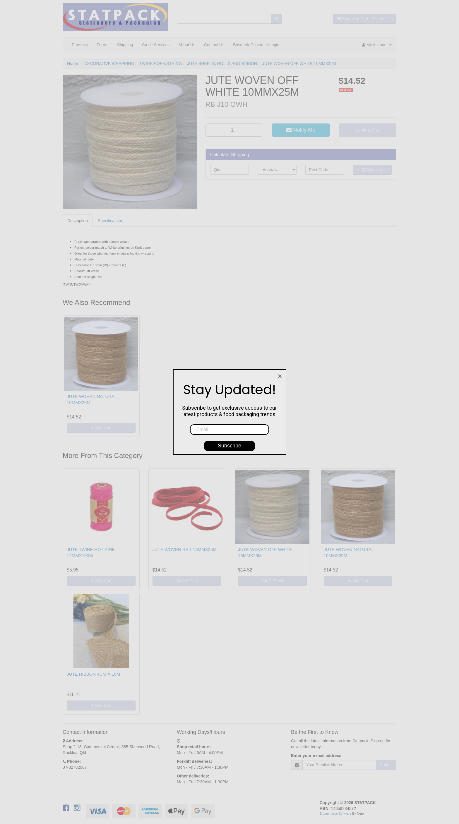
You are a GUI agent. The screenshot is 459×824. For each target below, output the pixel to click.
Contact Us (214, 44)
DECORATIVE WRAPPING (109, 63)
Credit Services (155, 44)
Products (80, 44)
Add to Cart (101, 427)
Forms (102, 44)
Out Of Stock (272, 580)
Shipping (125, 44)
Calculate (372, 169)
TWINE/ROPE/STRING (160, 63)
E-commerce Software (336, 813)
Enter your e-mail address (316, 755)
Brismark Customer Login (256, 44)
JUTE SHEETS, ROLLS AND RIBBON (222, 63)
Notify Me (300, 130)
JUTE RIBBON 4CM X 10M (93, 674)
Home (72, 63)
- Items (361, 18)
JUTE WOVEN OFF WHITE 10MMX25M (299, 63)
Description (77, 220)
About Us (186, 44)
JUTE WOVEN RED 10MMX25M (185, 549)
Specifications (110, 220)
